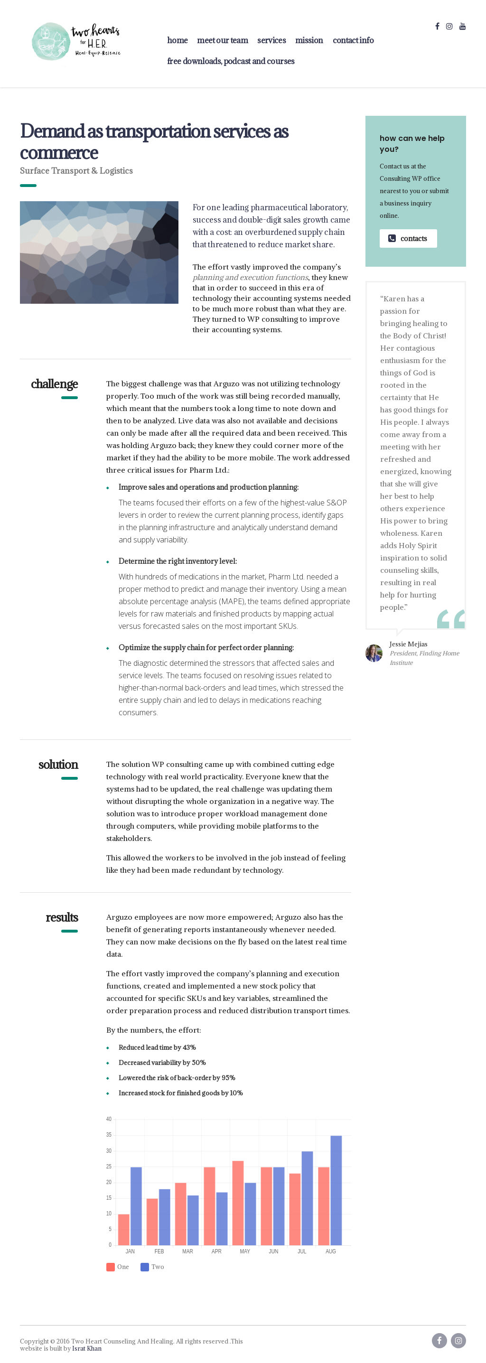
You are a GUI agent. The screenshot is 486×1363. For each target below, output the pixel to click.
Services (271, 40)
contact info (353, 40)
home (177, 40)
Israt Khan (87, 1348)
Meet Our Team (222, 40)
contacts (407, 238)
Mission (309, 40)
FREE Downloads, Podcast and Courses (231, 61)
